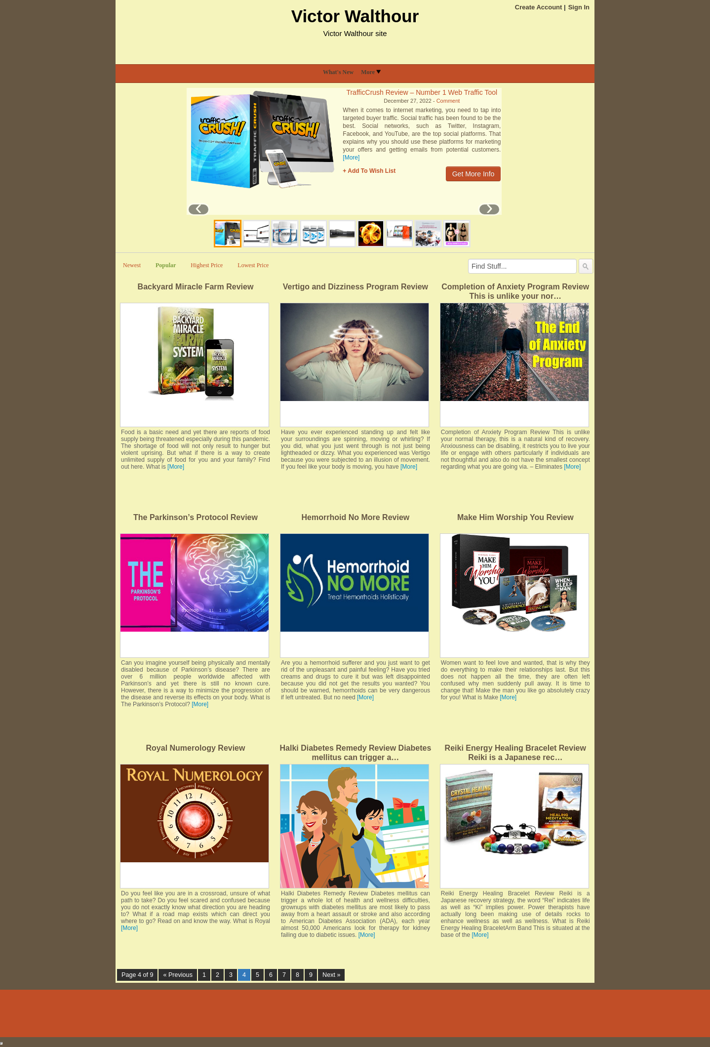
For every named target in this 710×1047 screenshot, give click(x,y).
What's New (338, 72)
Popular (166, 265)
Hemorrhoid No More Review (356, 517)
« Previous (178, 974)
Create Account (538, 7)
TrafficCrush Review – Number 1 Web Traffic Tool (421, 92)
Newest (132, 265)
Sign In (579, 7)
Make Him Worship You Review (515, 517)
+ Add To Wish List (369, 171)
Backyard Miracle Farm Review (196, 286)
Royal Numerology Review (195, 748)
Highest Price (207, 265)
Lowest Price (253, 265)
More (371, 72)
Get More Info (473, 174)
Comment (448, 101)
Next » (331, 974)
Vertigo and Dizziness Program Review (355, 286)
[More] (351, 157)
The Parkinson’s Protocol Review (195, 517)
